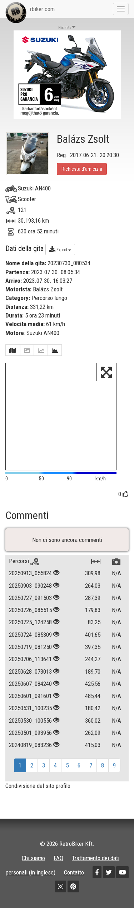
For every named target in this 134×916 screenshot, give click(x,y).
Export (60, 249)
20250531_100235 (30, 708)
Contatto (74, 872)
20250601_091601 (30, 695)
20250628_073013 (30, 671)
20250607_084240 (30, 683)
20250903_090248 (30, 585)
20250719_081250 (30, 646)
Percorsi (24, 560)
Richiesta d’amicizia (81, 169)
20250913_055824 (30, 573)
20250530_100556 (30, 720)
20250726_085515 (30, 610)
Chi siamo (33, 858)
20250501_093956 (30, 732)
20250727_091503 (30, 597)
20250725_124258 (30, 622)
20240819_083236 (30, 744)
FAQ (58, 858)
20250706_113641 (30, 659)
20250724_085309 (30, 634)
